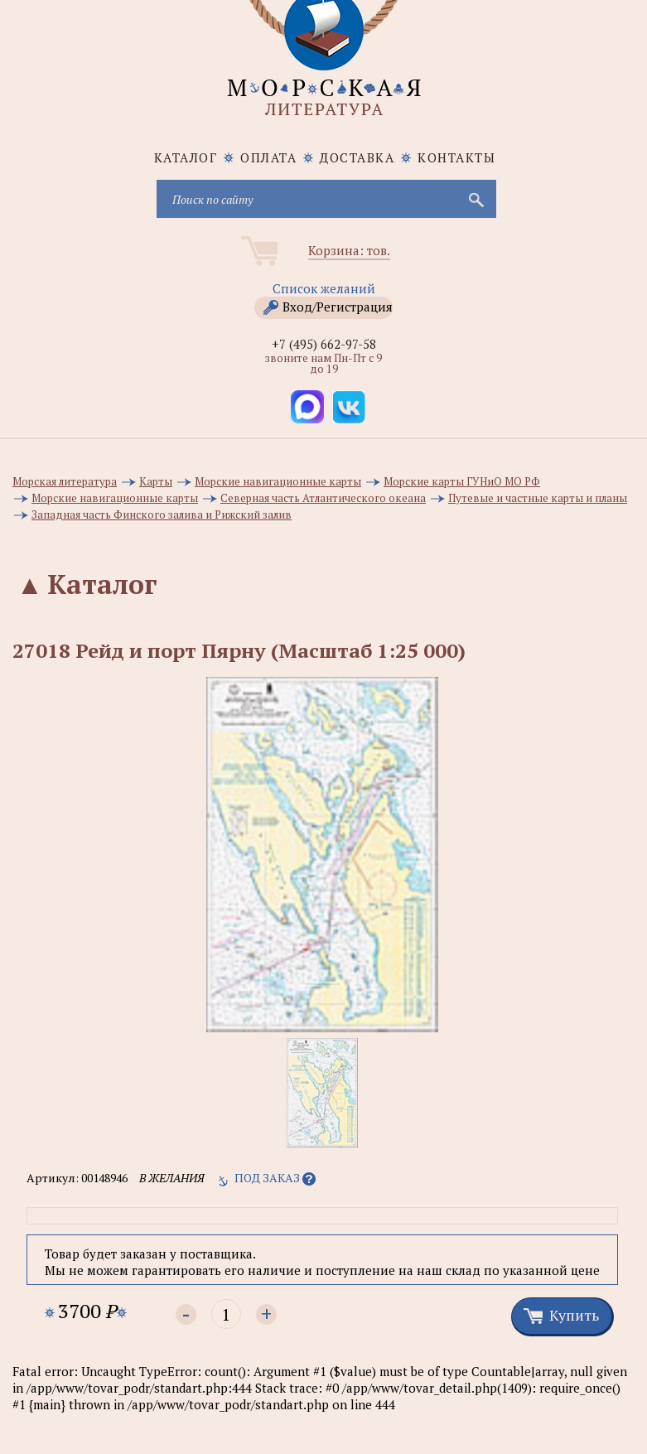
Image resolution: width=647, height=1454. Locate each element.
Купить (574, 1315)
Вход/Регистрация (337, 306)
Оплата (268, 157)
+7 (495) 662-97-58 (324, 344)
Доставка (357, 157)
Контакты (456, 157)
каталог (186, 157)
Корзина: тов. (349, 250)
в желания (172, 1178)
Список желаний (324, 288)
